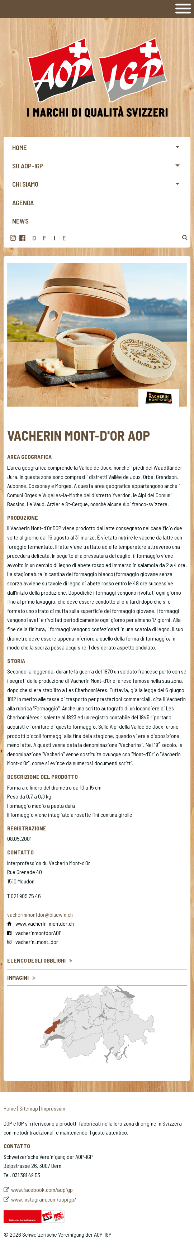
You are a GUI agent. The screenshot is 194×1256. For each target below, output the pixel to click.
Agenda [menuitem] (23, 202)
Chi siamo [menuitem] (25, 184)
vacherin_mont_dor (36, 941)
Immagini (18, 977)
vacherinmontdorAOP (38, 932)
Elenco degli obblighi (36, 960)
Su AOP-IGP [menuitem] (27, 166)
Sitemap (28, 1108)
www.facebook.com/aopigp (42, 1189)
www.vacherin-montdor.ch (44, 923)
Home (10, 1108)
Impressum (53, 1108)
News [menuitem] (20, 221)
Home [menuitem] (19, 147)
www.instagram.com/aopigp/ (43, 1199)
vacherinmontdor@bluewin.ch (40, 914)
